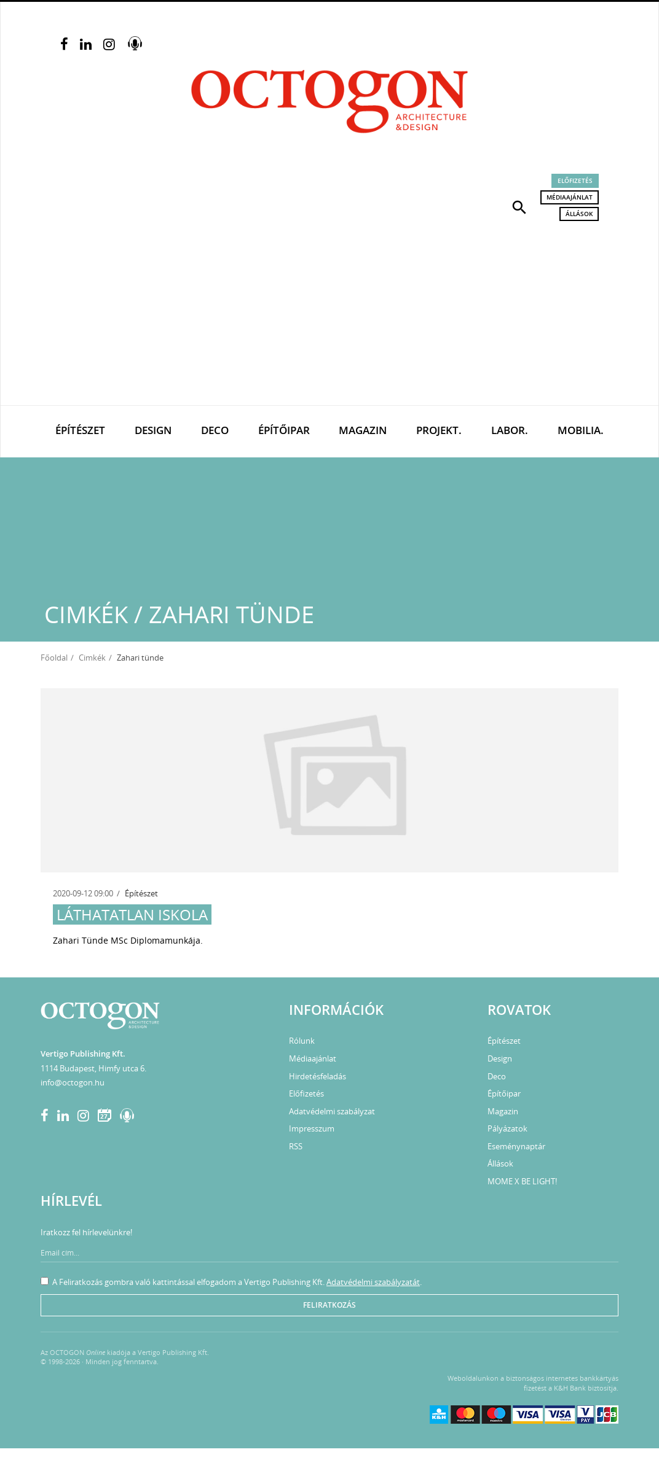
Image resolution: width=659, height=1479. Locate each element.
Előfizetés (575, 180)
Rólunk (302, 1040)
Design (153, 430)
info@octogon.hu (73, 1082)
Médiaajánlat (570, 197)
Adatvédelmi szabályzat (332, 1111)
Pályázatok (507, 1128)
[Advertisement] (329, 313)
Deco (215, 430)
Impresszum (311, 1128)
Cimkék (92, 657)
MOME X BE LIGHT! (522, 1181)
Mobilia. (581, 430)
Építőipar (284, 430)
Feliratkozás (329, 1305)
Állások (579, 213)
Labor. (509, 430)
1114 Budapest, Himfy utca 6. (93, 1068)
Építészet (80, 430)
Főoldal (54, 657)
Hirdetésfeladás (317, 1076)
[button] (519, 206)
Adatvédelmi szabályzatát (373, 1281)
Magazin (363, 430)
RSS (295, 1146)
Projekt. (439, 430)
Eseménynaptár (516, 1146)
